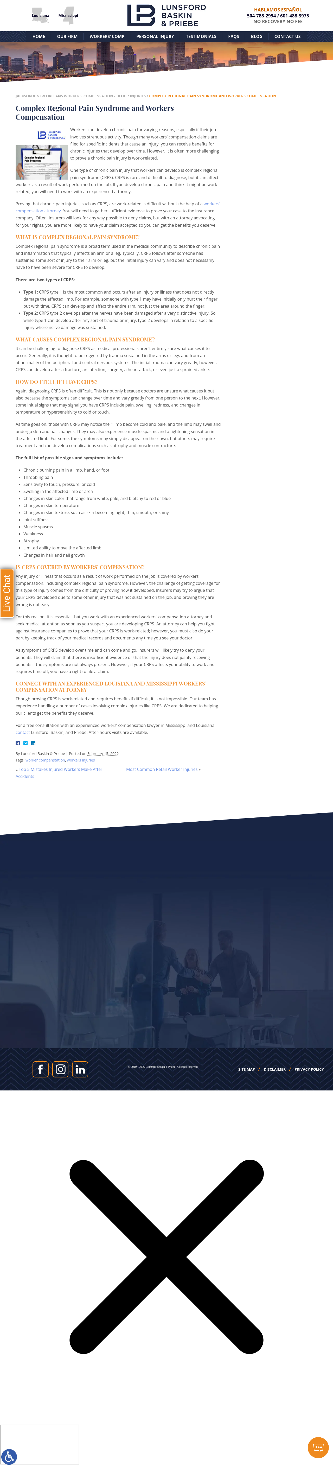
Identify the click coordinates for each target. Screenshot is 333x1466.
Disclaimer (275, 1069)
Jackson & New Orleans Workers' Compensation (64, 95)
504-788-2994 (261, 15)
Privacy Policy (309, 1069)
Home (38, 36)
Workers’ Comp (107, 36)
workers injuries (81, 760)
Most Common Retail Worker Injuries (161, 769)
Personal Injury (155, 36)
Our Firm (67, 36)
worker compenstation (45, 760)
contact (23, 732)
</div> (39, 1445)
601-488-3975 (294, 15)
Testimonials (201, 36)
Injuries (138, 95)
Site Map (246, 1069)
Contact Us (287, 36)
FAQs (233, 36)
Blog (256, 36)
